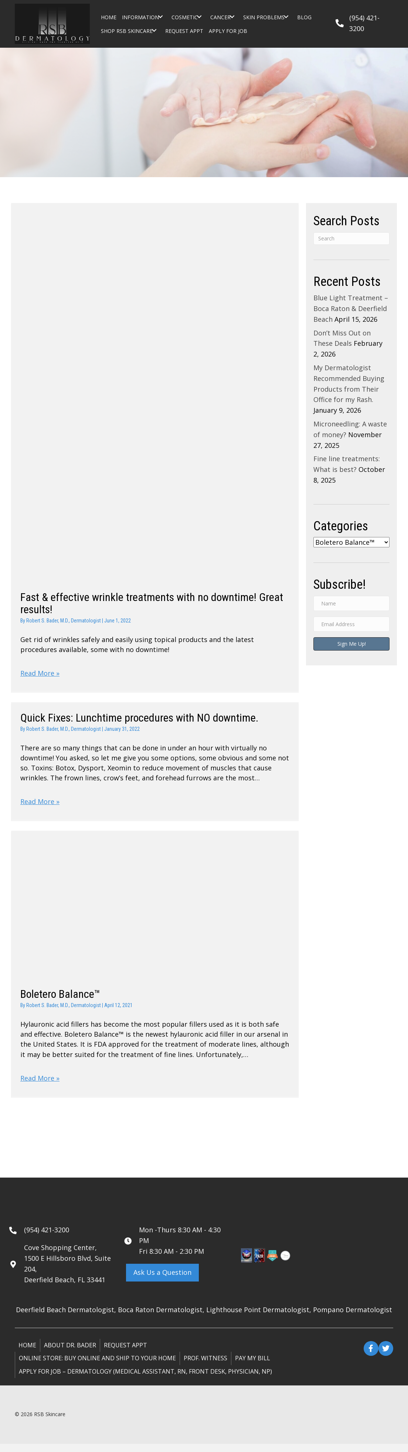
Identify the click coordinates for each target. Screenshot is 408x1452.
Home (27, 1353)
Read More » (39, 674)
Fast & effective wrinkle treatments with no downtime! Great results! (151, 603)
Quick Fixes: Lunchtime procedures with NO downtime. (139, 719)
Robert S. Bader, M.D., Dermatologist (63, 621)
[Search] (351, 238)
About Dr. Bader (70, 1353)
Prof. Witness (205, 1366)
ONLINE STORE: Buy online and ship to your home (97, 1366)
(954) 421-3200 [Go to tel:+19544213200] (46, 1237)
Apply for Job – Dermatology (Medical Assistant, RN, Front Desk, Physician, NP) (145, 1379)
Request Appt (125, 1353)
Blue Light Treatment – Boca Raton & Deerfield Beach (350, 308)
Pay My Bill (252, 1366)
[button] (160, 17)
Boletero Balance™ (60, 999)
